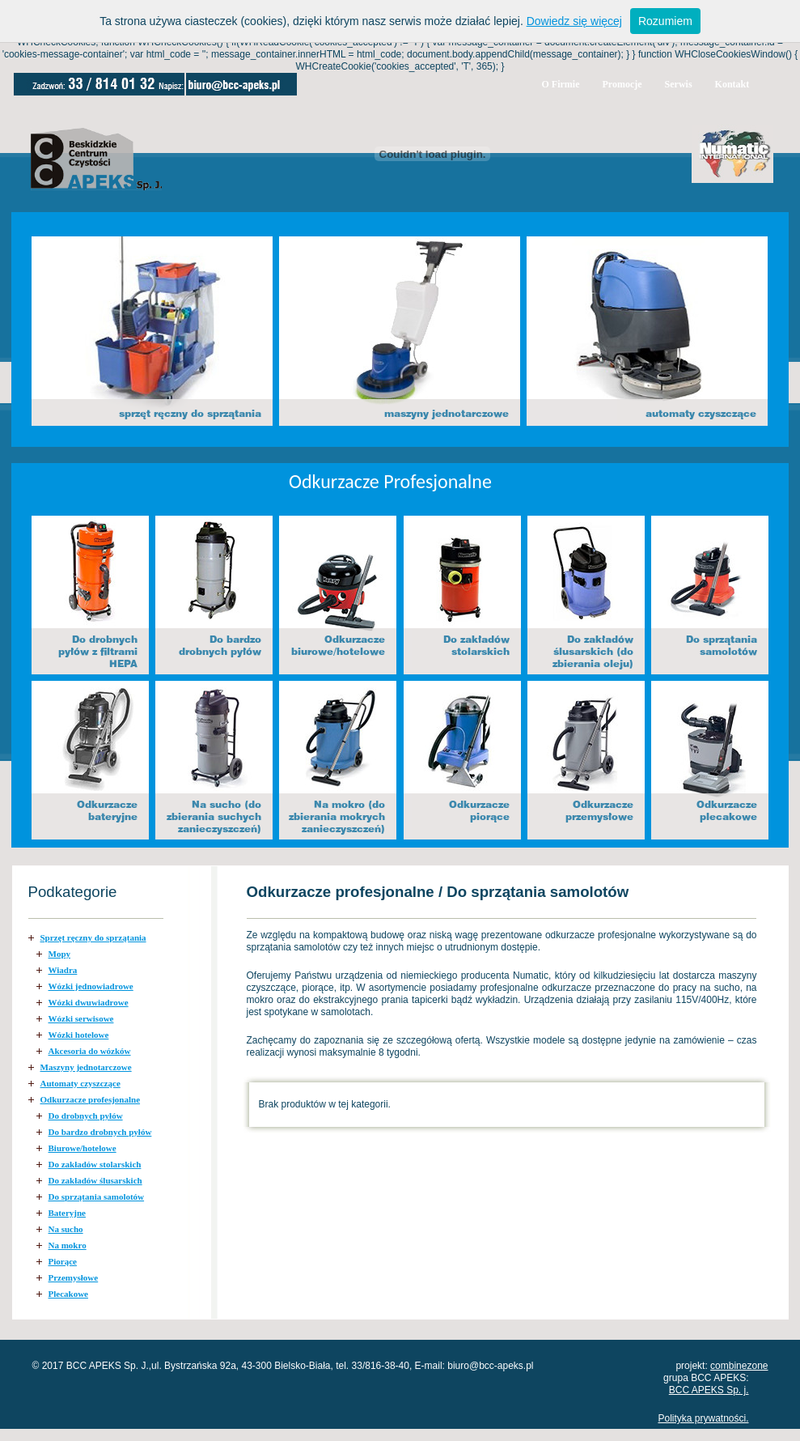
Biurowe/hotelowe (82, 1148)
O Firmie (561, 84)
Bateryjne (67, 1213)
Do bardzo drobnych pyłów (100, 1132)
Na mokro (68, 1245)
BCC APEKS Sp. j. (709, 1390)
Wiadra (63, 970)
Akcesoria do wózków (90, 1051)
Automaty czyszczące (80, 1083)
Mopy (60, 954)
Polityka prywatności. (703, 1418)
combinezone (739, 1365)
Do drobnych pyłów (86, 1115)
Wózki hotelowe (79, 1034)
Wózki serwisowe (81, 1018)
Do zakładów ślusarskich (95, 1180)
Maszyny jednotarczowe (86, 1067)
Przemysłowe (74, 1277)
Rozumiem (665, 21)
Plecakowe (68, 1294)
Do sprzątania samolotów (97, 1196)
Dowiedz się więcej (574, 21)
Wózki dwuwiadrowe (89, 1002)
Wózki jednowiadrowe (91, 986)
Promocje (621, 84)
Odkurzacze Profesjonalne (390, 481)
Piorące (63, 1261)
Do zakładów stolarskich (95, 1164)
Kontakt (732, 84)
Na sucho (66, 1229)
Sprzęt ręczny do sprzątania (93, 937)
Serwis (678, 84)
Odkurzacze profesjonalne (90, 1099)
